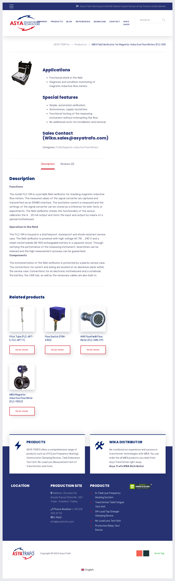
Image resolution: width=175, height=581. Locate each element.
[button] (27, 66)
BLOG (69, 21)
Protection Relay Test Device (107, 527)
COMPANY (42, 21)
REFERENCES (83, 21)
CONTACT (114, 21)
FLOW (59, 147)
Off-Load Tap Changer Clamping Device (107, 513)
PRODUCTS (57, 21)
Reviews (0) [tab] (67, 163)
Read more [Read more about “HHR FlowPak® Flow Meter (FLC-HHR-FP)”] (93, 350)
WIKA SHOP (126, 23)
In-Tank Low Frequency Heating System (108, 495)
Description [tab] (48, 163)
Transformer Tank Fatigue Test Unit (109, 504)
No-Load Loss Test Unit (108, 520)
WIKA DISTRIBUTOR (125, 442)
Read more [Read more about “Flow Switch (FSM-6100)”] (57, 350)
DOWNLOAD (100, 21)
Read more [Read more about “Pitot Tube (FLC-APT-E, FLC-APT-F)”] (22, 350)
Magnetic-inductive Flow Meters (80, 147)
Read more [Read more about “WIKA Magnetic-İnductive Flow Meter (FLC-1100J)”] (22, 411)
